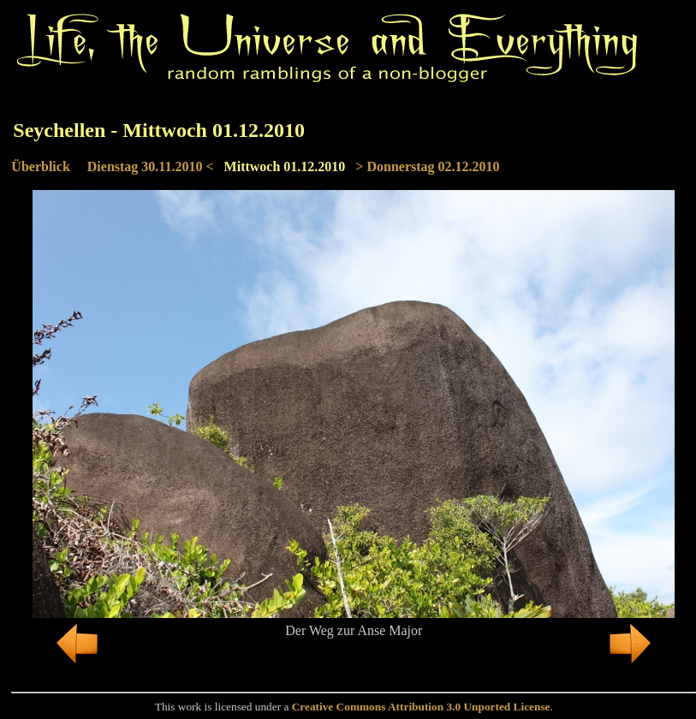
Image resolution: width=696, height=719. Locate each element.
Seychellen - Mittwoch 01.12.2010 (159, 130)
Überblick (40, 166)
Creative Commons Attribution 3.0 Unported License (421, 706)
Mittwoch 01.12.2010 (285, 166)
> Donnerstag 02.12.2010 (427, 166)
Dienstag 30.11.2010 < (150, 166)
